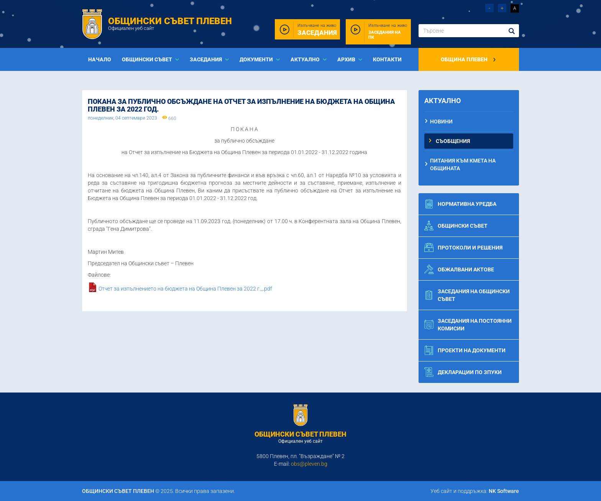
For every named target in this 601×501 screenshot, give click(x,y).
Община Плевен (468, 59)
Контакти (387, 59)
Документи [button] (257, 59)
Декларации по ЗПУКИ (463, 372)
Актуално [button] (306, 59)
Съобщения (453, 141)
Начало (99, 59)
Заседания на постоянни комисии (468, 325)
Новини (441, 121)
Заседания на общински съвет (467, 295)
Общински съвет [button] (147, 59)
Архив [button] (346, 59)
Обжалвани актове (459, 269)
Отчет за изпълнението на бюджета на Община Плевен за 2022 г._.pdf (185, 289)
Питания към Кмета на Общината (463, 164)
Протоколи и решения (463, 247)
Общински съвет (456, 225)
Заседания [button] (206, 59)
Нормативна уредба (460, 204)
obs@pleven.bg (309, 464)
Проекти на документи (465, 350)
